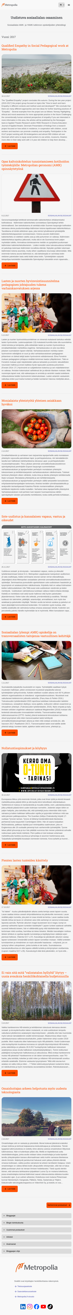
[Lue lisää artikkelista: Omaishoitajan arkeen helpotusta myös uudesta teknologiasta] (10, 1189)
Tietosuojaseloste (24, 1286)
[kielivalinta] (61, 5)
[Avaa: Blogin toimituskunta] (36, 1222)
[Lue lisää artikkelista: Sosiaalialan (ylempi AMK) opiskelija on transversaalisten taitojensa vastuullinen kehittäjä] (10, 733)
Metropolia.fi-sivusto (25, 1297)
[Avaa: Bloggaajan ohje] (36, 1251)
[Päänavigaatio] (68, 4)
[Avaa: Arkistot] (36, 1236)
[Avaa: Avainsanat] (36, 1244)
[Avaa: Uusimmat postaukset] (36, 1229)
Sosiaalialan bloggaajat (59, 96)
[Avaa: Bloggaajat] (36, 1215)
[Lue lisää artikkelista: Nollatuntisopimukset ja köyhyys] (10, 845)
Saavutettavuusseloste (26, 1291)
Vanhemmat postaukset (57, 1205)
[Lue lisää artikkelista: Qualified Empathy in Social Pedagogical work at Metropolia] (10, 146)
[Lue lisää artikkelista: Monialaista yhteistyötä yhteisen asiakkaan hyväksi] (10, 501)
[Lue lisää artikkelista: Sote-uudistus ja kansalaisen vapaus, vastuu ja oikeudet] (10, 617)
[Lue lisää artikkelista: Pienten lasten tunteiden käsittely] (10, 957)
